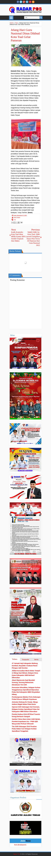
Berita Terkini (17, 217)
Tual (15, 219)
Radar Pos (16, 854)
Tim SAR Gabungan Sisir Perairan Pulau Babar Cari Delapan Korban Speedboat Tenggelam (24, 729)
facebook (17, 2)
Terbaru (14, 659)
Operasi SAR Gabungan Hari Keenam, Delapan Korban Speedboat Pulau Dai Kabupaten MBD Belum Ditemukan (26, 709)
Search (41, 17)
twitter (21, 2)
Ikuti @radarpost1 (20, 845)
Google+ (24, 2)
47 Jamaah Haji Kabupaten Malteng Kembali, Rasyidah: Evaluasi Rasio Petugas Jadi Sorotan (25, 665)
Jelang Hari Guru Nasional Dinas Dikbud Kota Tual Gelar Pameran (25, 35)
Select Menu (11, 18)
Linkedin (27, 2)
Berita (36, 659)
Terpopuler (25, 659)
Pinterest (30, 2)
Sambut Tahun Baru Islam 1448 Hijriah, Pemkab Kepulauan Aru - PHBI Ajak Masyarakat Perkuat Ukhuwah (26, 721)
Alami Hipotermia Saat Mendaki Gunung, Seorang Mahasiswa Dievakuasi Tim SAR (23, 682)
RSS (33, 2)
